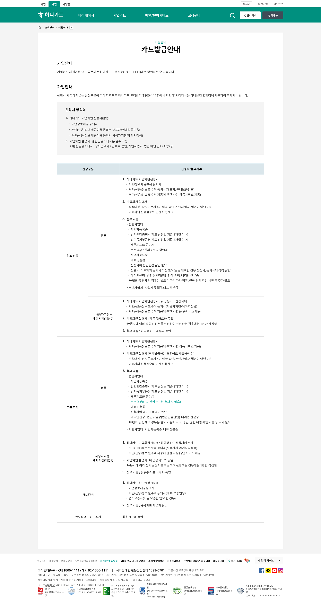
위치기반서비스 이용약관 (133, 561)
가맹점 (66, 4)
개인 (43, 4)
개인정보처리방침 (109, 561)
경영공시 (53, 561)
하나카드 (50, 14)
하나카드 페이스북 (261, 570)
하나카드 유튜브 (274, 570)
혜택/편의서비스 (156, 15)
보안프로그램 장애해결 (86, 561)
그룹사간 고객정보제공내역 (196, 561)
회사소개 (41, 561)
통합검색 (232, 15)
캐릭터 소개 (218, 561)
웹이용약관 (66, 561)
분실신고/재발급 (156, 561)
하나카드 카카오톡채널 (268, 570)
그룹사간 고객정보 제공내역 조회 (186, 570)
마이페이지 (86, 15)
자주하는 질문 (61, 575)
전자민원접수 (173, 561)
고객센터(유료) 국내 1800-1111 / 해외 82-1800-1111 (73, 570)
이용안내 (63, 26)
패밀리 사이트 (265, 559)
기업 (54, 4)
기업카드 (119, 15)
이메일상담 (44, 575)
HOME (39, 28)
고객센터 (194, 15)
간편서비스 (250, 15)
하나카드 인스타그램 (280, 570)
